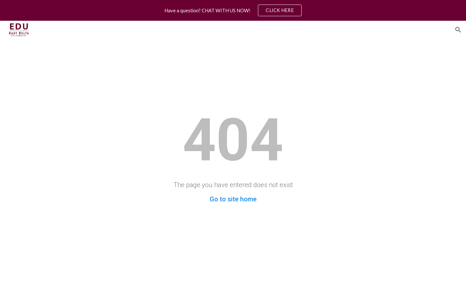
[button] (458, 30)
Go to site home (233, 199)
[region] (233, 10)
